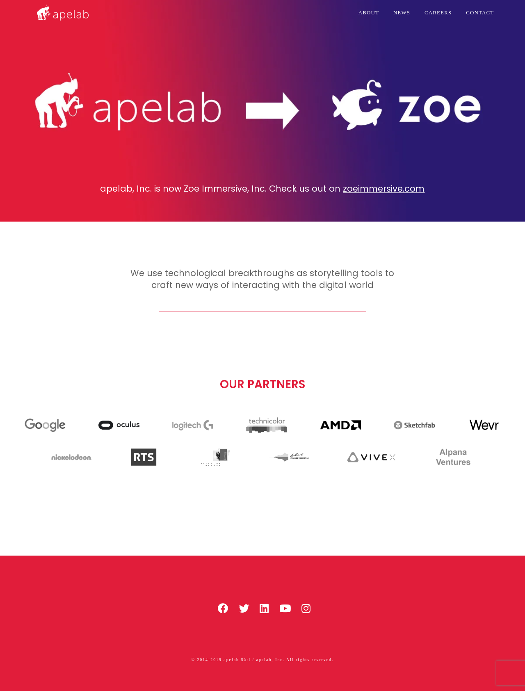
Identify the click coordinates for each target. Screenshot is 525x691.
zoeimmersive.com (384, 188)
